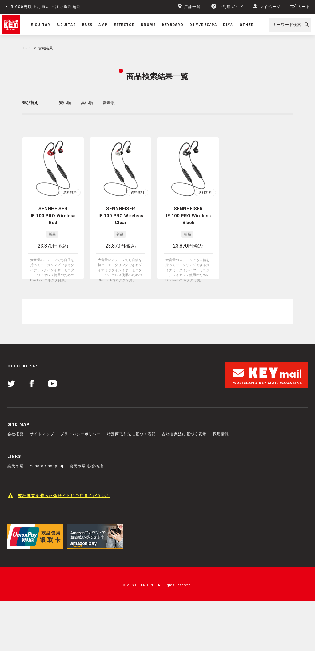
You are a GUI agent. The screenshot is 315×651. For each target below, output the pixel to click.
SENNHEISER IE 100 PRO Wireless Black (188, 215)
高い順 (87, 102)
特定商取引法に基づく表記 (131, 434)
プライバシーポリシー (80, 434)
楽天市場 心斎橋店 (86, 466)
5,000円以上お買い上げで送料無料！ (48, 7)
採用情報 (221, 434)
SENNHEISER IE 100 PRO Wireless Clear (120, 215)
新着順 (109, 102)
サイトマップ (42, 434)
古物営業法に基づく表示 (184, 434)
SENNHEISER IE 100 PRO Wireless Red (53, 215)
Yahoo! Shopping (46, 466)
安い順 (65, 102)
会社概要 (15, 434)
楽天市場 (15, 466)
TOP (26, 48)
